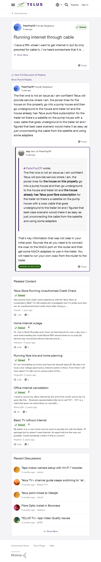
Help (52, 545)
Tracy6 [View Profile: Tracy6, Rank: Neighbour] (17, 310)
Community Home (20, 545)
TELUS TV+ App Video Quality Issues (45, 518)
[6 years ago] (29, 374)
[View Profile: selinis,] (17, 470)
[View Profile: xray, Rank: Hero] (21, 153)
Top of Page (39, 545)
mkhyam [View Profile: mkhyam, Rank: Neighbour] (18, 342)
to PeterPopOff (43, 151)
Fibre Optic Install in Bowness (40, 505)
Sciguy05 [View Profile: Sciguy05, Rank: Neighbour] (18, 374)
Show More (21, 55)
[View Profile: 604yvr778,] (17, 482)
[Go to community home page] (30, 4)
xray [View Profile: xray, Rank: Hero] (28, 151)
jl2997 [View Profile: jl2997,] (40, 522)
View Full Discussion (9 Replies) (28, 74)
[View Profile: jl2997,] (17, 520)
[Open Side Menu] (13, 4)
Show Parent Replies (21, 79)
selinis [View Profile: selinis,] (40, 472)
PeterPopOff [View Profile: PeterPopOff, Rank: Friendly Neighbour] (29, 25)
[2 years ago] (29, 342)
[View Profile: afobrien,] (17, 507)
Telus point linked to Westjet (39, 493)
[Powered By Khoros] (50, 554)
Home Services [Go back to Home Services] (19, 13)
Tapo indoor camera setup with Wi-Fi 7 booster (51, 467)
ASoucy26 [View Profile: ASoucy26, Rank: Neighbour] (19, 407)
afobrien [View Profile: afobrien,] (41, 509)
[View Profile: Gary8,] (17, 495)
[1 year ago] (26, 310)
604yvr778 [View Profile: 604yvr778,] (42, 484)
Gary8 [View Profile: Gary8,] (40, 497)
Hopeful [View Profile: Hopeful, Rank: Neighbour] (17, 439)
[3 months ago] (28, 472)
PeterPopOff (34, 168)
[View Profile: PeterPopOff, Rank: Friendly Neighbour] (17, 27)
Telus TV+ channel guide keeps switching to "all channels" (52, 480)
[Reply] (82, 65)
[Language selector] (59, 5)
